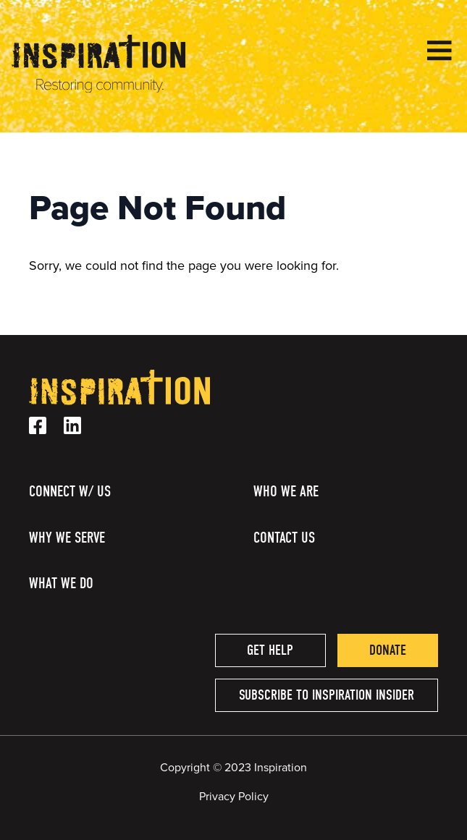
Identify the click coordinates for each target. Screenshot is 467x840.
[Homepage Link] (98, 88)
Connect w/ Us (70, 491)
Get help (270, 650)
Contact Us (284, 537)
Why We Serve (67, 537)
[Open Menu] (439, 51)
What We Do (61, 583)
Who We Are (286, 491)
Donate (387, 650)
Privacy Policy (234, 796)
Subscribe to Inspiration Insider (326, 695)
